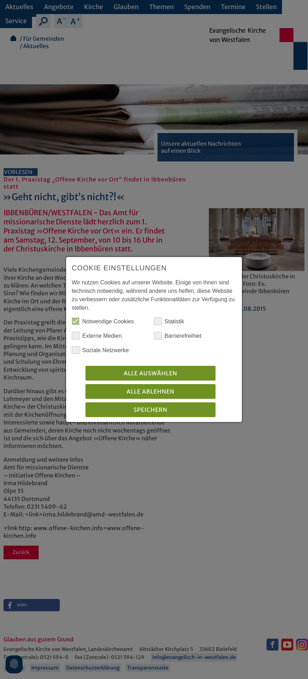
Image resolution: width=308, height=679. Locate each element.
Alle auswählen (150, 373)
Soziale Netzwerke (100, 350)
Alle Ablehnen (150, 391)
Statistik (169, 321)
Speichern (150, 409)
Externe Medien (97, 336)
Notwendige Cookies (103, 321)
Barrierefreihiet (177, 336)
